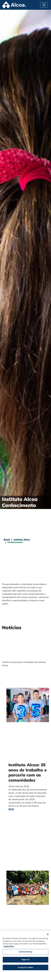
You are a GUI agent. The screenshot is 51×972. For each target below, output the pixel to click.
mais (11, 809)
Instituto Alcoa (22, 539)
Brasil (7, 539)
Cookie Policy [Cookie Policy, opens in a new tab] (8, 947)
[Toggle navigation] (44, 5)
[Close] (48, 935)
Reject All (25, 960)
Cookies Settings (25, 953)
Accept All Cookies (25, 968)
